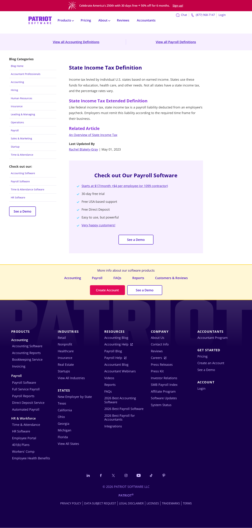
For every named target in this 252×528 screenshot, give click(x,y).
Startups (64, 371)
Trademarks (171, 503)
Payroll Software (20, 181)
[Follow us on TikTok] (151, 475)
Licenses (153, 503)
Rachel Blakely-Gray (83, 149)
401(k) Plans (21, 445)
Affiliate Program (163, 391)
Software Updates (164, 398)
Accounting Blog (116, 338)
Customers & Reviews (171, 278)
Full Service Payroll (26, 389)
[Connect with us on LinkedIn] (87, 475)
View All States (68, 444)
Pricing (86, 19)
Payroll (15, 130)
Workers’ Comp (23, 451)
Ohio (61, 417)
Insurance (17, 106)
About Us (157, 338)
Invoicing (18, 366)
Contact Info (160, 344)
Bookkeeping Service (27, 360)
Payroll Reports (23, 396)
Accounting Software (23, 173)
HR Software (18, 197)
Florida (63, 437)
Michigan (64, 430)
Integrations (113, 426)
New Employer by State (75, 397)
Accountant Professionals (25, 74)
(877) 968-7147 (202, 14)
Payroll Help (113, 358)
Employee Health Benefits (31, 458)
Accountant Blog (116, 364)
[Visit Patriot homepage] (40, 19)
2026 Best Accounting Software (120, 400)
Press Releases (162, 364)
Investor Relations (164, 378)
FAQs (117, 278)
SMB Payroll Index (164, 385)
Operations (17, 122)
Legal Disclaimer (131, 503)
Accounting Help (116, 344)
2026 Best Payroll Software (124, 409)
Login (222, 14)
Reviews (123, 19)
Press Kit (157, 371)
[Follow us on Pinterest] (164, 475)
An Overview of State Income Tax (93, 135)
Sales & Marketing (21, 138)
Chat (181, 14)
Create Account (107, 290)
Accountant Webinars (120, 371)
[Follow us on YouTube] (139, 475)
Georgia (63, 423)
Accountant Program (212, 338)
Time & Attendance (22, 154)
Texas (62, 403)
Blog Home (17, 66)
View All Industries (71, 378)
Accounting (17, 82)
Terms (187, 503)
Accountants (146, 19)
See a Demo (22, 211)
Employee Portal (24, 438)
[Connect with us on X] (113, 475)
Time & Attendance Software (27, 189)
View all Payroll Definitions (176, 42)
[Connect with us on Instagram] (126, 475)
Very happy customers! (98, 225)
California (65, 410)
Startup (15, 146)
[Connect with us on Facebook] (100, 475)
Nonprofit (65, 344)
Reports (138, 278)
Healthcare (66, 351)
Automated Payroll (25, 409)
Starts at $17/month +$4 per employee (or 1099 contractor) (125, 186)
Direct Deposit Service (28, 403)
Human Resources (21, 98)
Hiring (14, 90)
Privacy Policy (70, 503)
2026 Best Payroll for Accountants (119, 417)
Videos (109, 378)
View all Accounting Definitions (76, 42)
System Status (161, 405)
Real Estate (66, 364)
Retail (62, 338)
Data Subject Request (100, 503)
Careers (156, 358)
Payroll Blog (113, 351)
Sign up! (178, 5)
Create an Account (210, 363)
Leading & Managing (23, 114)
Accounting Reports (26, 353)
